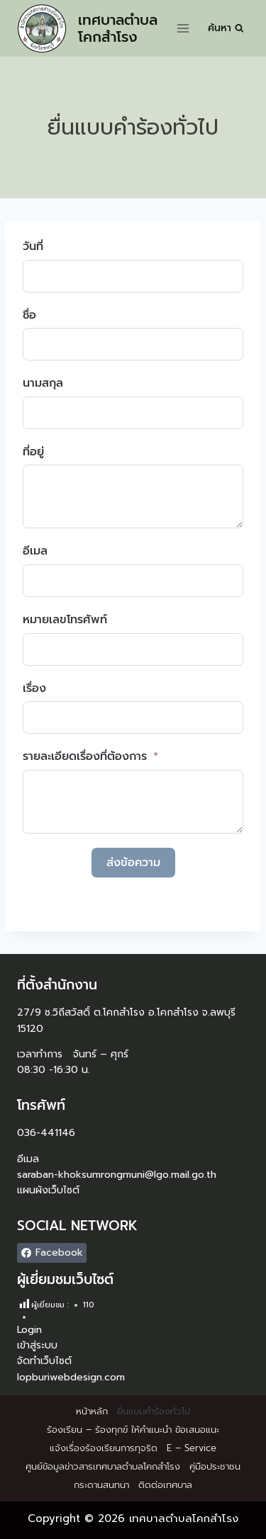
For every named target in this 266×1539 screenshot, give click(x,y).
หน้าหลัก (92, 1411)
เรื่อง (34, 688)
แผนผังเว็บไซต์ (48, 1190)
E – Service (191, 1448)
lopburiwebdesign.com (71, 1377)
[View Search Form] (226, 28)
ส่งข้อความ (133, 862)
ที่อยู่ (33, 451)
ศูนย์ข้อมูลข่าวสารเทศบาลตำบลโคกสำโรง (103, 1466)
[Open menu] (183, 28)
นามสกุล (43, 383)
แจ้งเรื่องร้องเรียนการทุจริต (103, 1448)
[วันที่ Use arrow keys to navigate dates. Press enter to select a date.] (133, 276)
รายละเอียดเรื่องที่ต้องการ (85, 756)
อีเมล (35, 551)
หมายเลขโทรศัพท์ (65, 619)
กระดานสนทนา (101, 1485)
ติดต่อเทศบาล (165, 1485)
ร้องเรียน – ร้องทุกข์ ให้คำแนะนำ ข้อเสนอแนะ (133, 1429)
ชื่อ (29, 315)
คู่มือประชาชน (214, 1466)
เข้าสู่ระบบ (37, 1345)
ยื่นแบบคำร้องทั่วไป (153, 1411)
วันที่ (33, 246)
